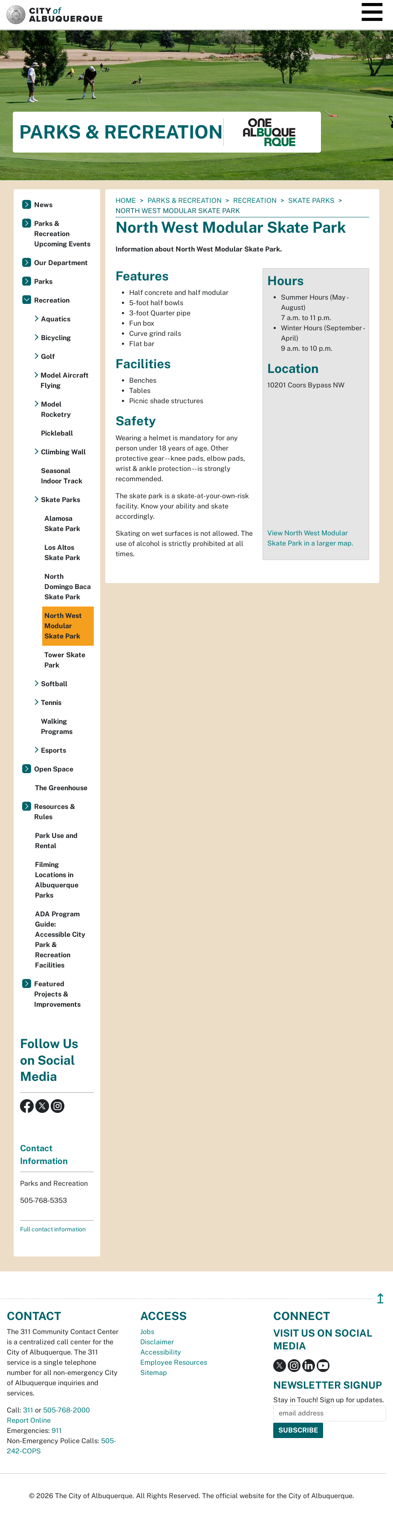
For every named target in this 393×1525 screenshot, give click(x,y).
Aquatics (55, 319)
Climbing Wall (63, 452)
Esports (53, 750)
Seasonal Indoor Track (61, 476)
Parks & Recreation (184, 200)
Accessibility (160, 1352)
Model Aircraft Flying (64, 380)
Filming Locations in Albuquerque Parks (56, 880)
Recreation (255, 200)
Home (126, 200)
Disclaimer (157, 1342)
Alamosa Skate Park (62, 523)
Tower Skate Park (64, 660)
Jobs (147, 1332)
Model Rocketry (56, 409)
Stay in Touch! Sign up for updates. (328, 1400)
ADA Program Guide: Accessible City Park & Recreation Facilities (60, 939)
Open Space (53, 769)
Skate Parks (311, 200)
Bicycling (56, 338)
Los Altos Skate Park (62, 552)
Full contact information (53, 1229)
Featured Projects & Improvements (57, 994)
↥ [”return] (380, 1298)
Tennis (51, 703)
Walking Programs (56, 726)
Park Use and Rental (56, 841)
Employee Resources (173, 1362)
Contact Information (44, 1154)
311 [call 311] (28, 1410)
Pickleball (57, 433)
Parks (43, 281)
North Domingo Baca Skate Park (67, 586)
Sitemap (153, 1373)
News (43, 205)
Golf (48, 356)
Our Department (61, 263)
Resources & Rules (54, 812)
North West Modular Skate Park (63, 626)
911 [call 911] (57, 1431)
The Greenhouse (61, 788)
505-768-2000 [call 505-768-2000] (66, 1410)
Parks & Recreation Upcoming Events (62, 234)
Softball (54, 684)
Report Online (29, 1420)
